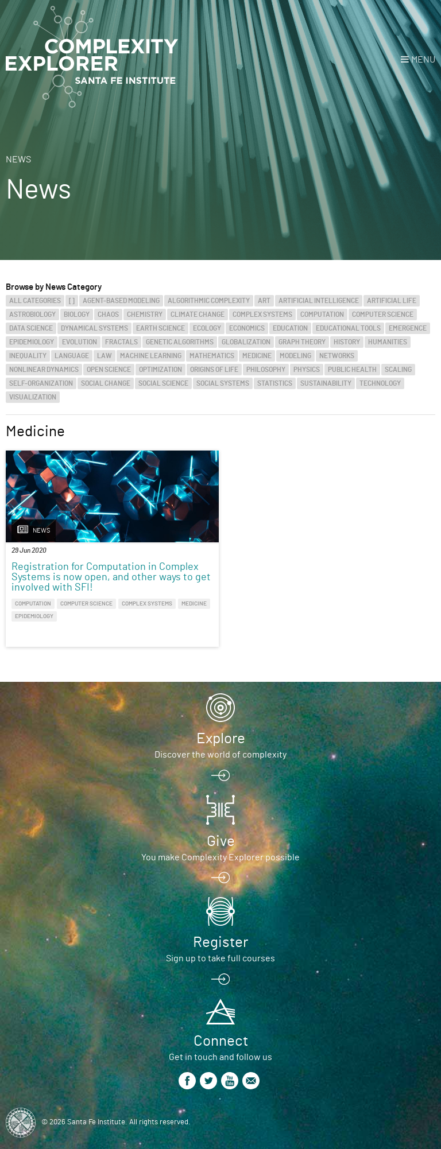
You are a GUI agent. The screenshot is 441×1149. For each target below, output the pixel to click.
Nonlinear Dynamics (44, 369)
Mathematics (211, 355)
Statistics (274, 383)
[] (72, 300)
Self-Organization (41, 383)
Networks (336, 355)
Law (104, 355)
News (18, 159)
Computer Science (382, 314)
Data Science (31, 328)
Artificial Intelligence (318, 300)
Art (264, 300)
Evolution (79, 342)
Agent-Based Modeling (121, 300)
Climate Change (198, 314)
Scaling (398, 369)
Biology (77, 314)
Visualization (32, 397)
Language (72, 355)
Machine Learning (150, 355)
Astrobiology (32, 314)
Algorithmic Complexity (209, 300)
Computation (322, 314)
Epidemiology (31, 342)
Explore (220, 738)
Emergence (408, 328)
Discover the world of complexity (220, 754)
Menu (423, 59)
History (347, 342)
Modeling (295, 355)
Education (290, 328)
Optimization (160, 369)
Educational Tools (348, 328)
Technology (380, 383)
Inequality (28, 355)
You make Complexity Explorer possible (220, 857)
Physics (306, 369)
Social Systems (222, 383)
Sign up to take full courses (220, 958)
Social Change (105, 383)
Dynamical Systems (94, 328)
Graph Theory (302, 342)
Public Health (352, 369)
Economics (247, 328)
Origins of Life (214, 369)
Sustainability (325, 383)
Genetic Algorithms (180, 342)
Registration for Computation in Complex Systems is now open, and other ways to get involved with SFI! (111, 577)
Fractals (121, 342)
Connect (221, 1041)
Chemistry (145, 314)
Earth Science (160, 328)
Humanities (387, 342)
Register (220, 942)
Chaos (108, 314)
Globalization (246, 342)
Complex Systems (262, 314)
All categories (35, 300)
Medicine (257, 355)
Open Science (109, 369)
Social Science (163, 383)
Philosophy (265, 369)
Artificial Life (391, 300)
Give (221, 841)
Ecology (207, 328)
